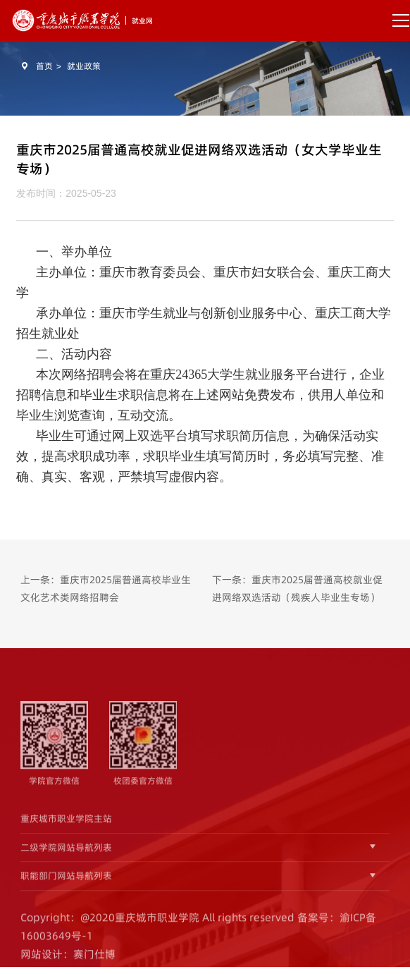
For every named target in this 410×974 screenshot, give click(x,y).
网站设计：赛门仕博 (68, 959)
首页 (44, 66)
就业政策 (84, 66)
